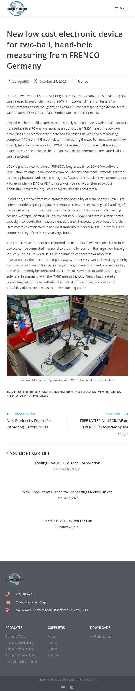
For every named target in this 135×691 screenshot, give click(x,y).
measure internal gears (32, 396)
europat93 (21, 81)
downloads (100, 628)
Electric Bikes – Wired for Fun (67, 520)
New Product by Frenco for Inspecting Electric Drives (67, 491)
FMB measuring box (67, 391)
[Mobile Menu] (121, 8)
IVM (94, 391)
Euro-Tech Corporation (30, 391)
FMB (50, 391)
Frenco (82, 81)
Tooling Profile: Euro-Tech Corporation (67, 463)
